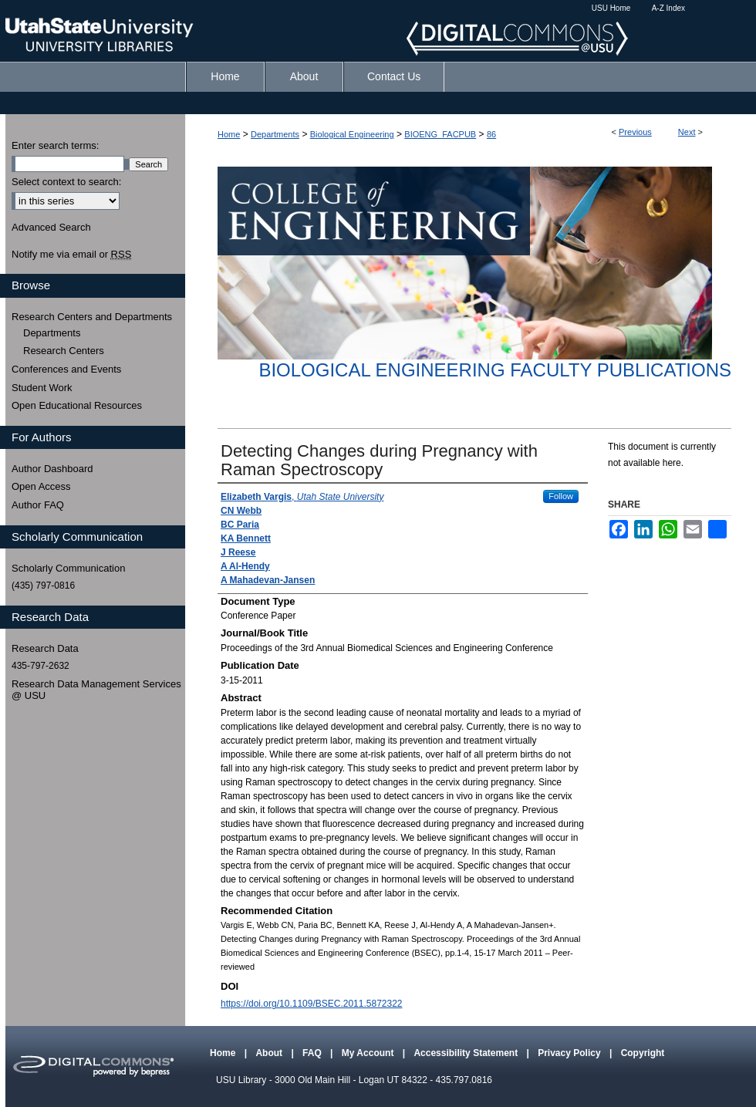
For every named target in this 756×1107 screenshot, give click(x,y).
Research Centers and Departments (92, 316)
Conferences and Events (66, 369)
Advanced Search (51, 227)
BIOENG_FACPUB (440, 134)
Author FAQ (38, 505)
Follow (560, 496)
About (270, 1053)
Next (687, 132)
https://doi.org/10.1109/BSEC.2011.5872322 (312, 1003)
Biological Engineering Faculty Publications (494, 369)
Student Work (42, 387)
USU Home (611, 8)
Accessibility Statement (466, 1053)
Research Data (45, 648)
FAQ (313, 1053)
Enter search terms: (55, 145)
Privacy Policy (570, 1053)
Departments (275, 134)
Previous (635, 132)
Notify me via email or (71, 254)
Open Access (41, 486)
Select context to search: (66, 181)
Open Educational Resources (77, 405)
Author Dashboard (52, 468)
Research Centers (63, 350)
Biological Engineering (352, 134)
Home (229, 134)
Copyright (643, 1053)
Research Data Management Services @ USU (96, 690)
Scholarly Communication (68, 568)
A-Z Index (668, 8)
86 (491, 134)
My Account (369, 1053)
